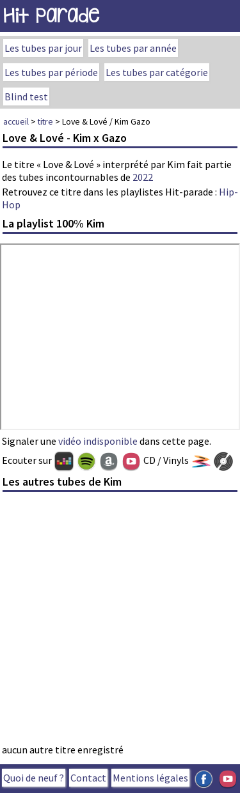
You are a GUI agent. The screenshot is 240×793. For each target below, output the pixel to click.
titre (45, 121)
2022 (142, 177)
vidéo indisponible (98, 441)
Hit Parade (51, 15)
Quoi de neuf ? (33, 777)
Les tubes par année (133, 48)
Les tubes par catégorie (157, 72)
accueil (16, 121)
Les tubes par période (51, 72)
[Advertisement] (120, 621)
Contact (88, 777)
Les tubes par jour (43, 48)
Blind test (26, 96)
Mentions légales (150, 777)
